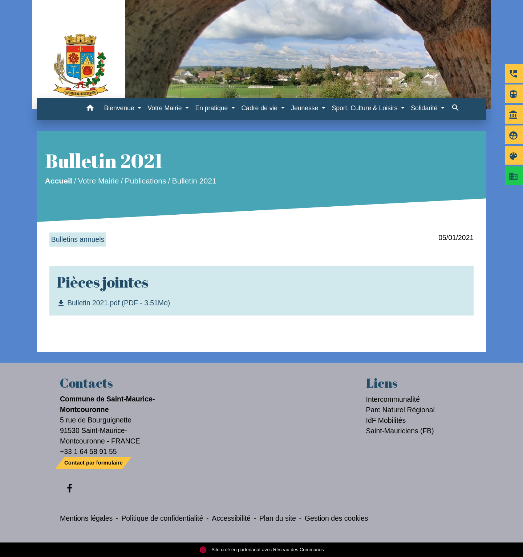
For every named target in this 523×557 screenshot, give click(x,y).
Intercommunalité (393, 399)
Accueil (58, 181)
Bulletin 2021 (194, 181)
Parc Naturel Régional (400, 410)
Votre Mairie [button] (166, 108)
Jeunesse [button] (305, 108)
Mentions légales (86, 518)
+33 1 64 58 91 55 (88, 451)
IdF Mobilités (386, 420)
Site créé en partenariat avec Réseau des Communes (261, 549)
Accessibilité (231, 518)
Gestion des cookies (336, 518)
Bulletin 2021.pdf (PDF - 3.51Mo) (113, 303)
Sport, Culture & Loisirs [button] (365, 108)
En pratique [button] (212, 108)
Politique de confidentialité (162, 518)
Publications (145, 181)
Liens (382, 383)
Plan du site (277, 518)
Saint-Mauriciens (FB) (400, 431)
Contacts (86, 383)
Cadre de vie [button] (260, 108)
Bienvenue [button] (120, 108)
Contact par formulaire (93, 462)
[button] (90, 109)
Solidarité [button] (425, 108)
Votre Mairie (98, 181)
